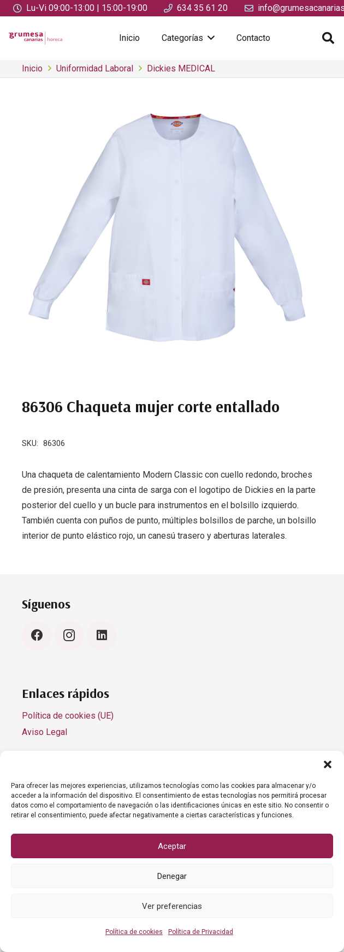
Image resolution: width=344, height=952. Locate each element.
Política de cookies (134, 932)
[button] (327, 764)
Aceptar (172, 846)
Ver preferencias (172, 906)
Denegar (172, 876)
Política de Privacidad (200, 932)
